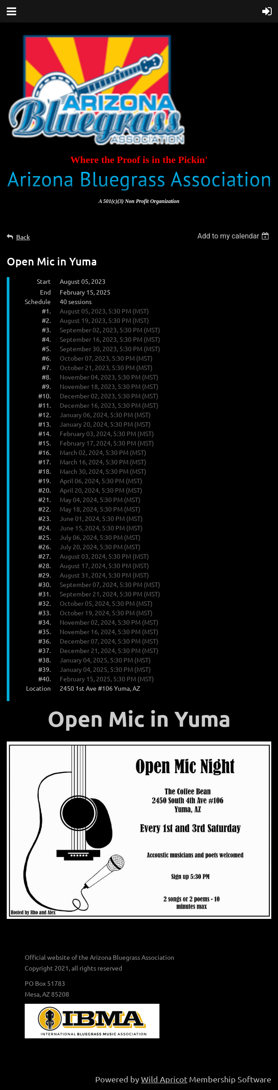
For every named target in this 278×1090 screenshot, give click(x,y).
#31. (44, 594)
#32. (44, 603)
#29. (44, 575)
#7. (46, 367)
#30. (44, 584)
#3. (46, 330)
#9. (46, 386)
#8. (46, 377)
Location (38, 688)
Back (23, 237)
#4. (46, 339)
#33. (44, 613)
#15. (44, 443)
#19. (44, 481)
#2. (46, 320)
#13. (44, 424)
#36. (44, 641)
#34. (44, 622)
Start (44, 281)
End (45, 292)
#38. (44, 660)
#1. (46, 311)
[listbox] (234, 236)
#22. (44, 509)
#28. (44, 565)
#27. (44, 556)
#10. (44, 396)
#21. (44, 499)
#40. (44, 679)
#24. (44, 528)
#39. (44, 669)
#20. (44, 490)
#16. (44, 452)
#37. (44, 650)
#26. (44, 547)
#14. (44, 433)
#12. (44, 414)
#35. (44, 631)
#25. (44, 537)
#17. (44, 462)
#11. (44, 405)
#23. (44, 518)
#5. (46, 348)
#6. (46, 358)
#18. (44, 471)
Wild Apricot (164, 1079)
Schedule (38, 301)
